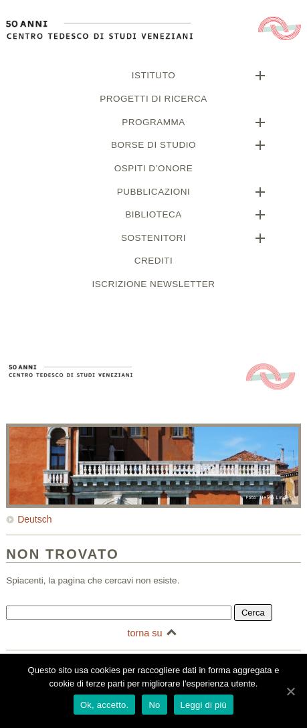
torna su (144, 635)
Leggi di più (204, 705)
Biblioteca (153, 216)
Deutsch (34, 521)
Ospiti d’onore (153, 170)
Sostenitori (153, 240)
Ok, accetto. (104, 705)
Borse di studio (153, 147)
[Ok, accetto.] (290, 691)
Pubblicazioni (153, 194)
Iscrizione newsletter (153, 286)
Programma (153, 124)
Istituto (153, 77)
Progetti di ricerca (153, 101)
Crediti (153, 263)
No (154, 705)
